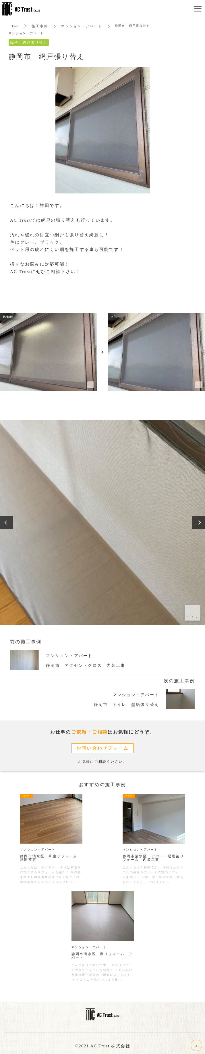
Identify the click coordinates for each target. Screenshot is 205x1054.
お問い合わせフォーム (102, 748)
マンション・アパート (81, 26)
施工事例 (40, 26)
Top (15, 26)
